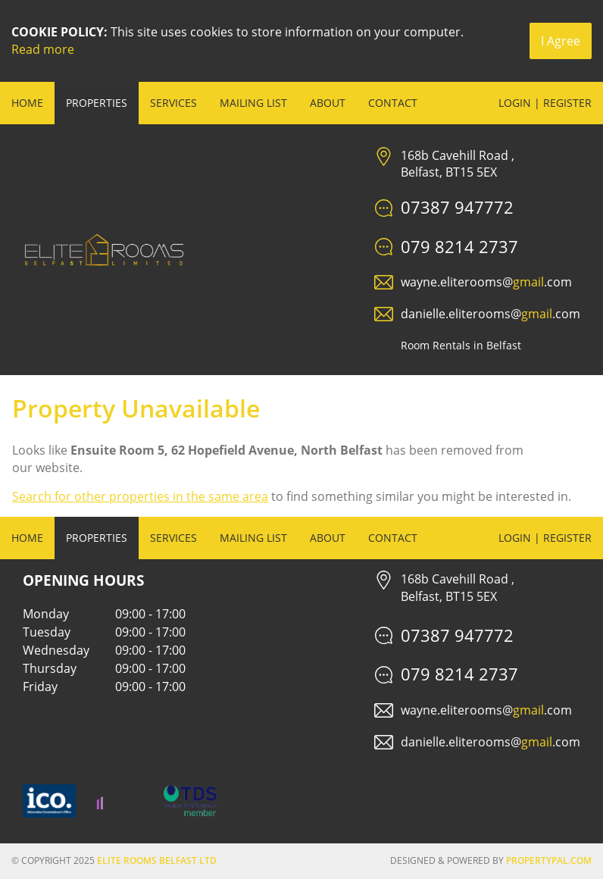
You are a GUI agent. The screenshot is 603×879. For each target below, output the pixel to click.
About (327, 102)
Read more (42, 49)
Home (27, 102)
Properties (96, 102)
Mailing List (253, 102)
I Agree (560, 41)
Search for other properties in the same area (140, 496)
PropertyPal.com (549, 860)
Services (173, 102)
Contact (392, 102)
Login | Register (545, 102)
